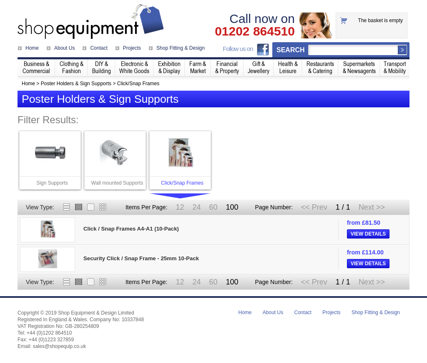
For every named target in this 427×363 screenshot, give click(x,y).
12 (180, 207)
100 (232, 207)
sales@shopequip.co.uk (59, 346)
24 (196, 207)
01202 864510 (255, 31)
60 (213, 207)
